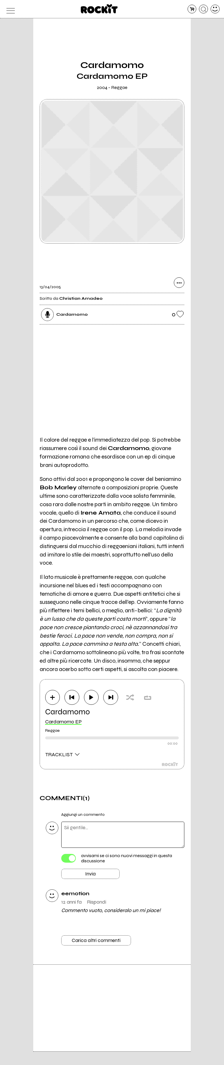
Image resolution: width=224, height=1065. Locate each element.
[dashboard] (215, 9)
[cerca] (203, 9)
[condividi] (179, 282)
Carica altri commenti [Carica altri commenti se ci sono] (96, 941)
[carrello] (192, 9)
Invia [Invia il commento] (90, 874)
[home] (99, 8)
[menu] (8, 9)
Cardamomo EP (63, 721)
